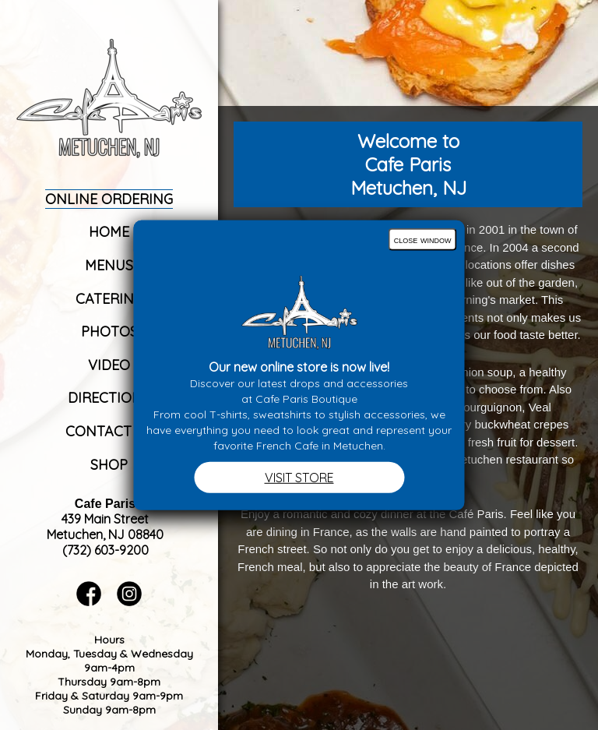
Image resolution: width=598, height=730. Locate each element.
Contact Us (109, 431)
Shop (109, 465)
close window (423, 239)
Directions (109, 398)
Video (109, 365)
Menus (109, 265)
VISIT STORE (299, 477)
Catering (109, 299)
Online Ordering (109, 199)
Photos (109, 331)
